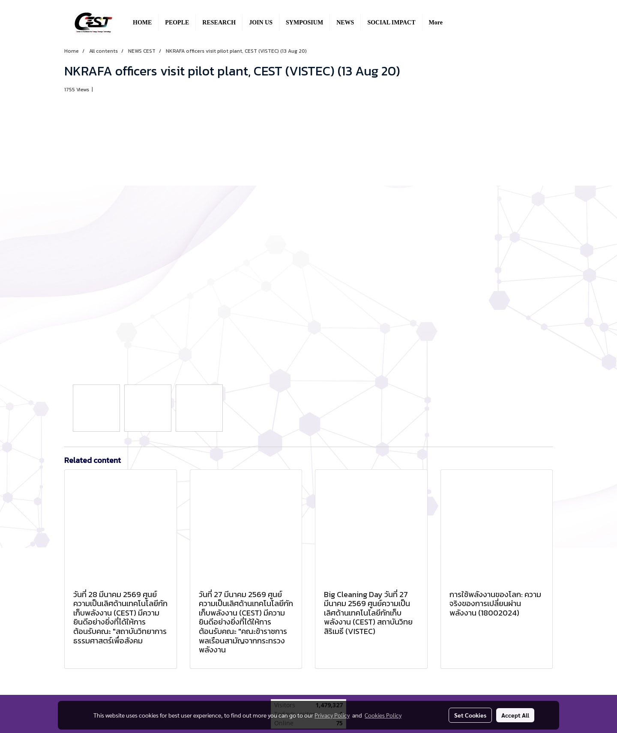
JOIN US (261, 22)
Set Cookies (470, 715)
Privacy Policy (332, 715)
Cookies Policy (383, 715)
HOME (142, 22)
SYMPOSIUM (304, 22)
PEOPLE (177, 22)
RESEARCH (219, 22)
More (436, 22)
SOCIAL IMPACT (391, 22)
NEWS (345, 22)
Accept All (515, 715)
